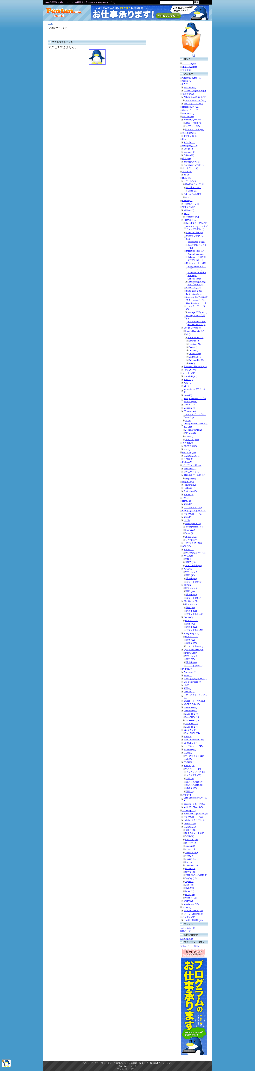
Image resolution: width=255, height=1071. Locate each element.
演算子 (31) (191, 611)
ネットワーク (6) (190, 168)
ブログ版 (186, 70)
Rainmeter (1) (190, 220)
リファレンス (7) (193, 769)
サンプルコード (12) (193, 817)
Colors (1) (193, 350)
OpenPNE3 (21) (192, 733)
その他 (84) (187, 443)
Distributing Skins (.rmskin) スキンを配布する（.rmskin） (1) (197, 297)
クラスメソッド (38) (195, 772)
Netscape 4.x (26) (193, 523)
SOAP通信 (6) (190, 446)
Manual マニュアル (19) (196, 223)
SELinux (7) (190, 433)
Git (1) (186, 213)
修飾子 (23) (191, 788)
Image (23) (190, 846)
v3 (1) (189, 334)
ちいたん (188, 752)
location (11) (190, 859)
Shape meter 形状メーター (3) (197, 274)
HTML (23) (187, 501)
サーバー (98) (188, 373)
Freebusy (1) (195, 344)
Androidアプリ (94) (192, 119)
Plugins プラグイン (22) (195, 237)
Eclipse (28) (190, 478)
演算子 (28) (190, 562)
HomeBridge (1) (191, 376)
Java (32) (186, 907)
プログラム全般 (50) (191, 465)
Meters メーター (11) (196, 263)
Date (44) (189, 885)
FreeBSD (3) (189, 404)
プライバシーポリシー (190, 946)
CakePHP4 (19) (192, 717)
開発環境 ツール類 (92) (194, 475)
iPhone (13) (187, 200)
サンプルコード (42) (193, 746)
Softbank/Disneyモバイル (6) (195, 799)
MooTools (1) (190, 823)
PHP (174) (187, 669)
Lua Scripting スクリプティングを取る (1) (196, 227)
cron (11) (188, 395)
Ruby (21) (186, 178)
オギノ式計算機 (189, 66)
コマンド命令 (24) (194, 582)
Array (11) (189, 891)
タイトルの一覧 (187, 928)
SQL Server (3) (191, 601)
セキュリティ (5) (191, 472)
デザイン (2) (188, 481)
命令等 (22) (190, 872)
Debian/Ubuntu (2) (193, 430)
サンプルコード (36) (194, 129)
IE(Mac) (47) (190, 536)
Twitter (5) (187, 171)
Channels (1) (195, 353)
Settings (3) (194, 341)
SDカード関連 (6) (193, 123)
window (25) (190, 868)
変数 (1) (190, 791)
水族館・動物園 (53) (193, 920)
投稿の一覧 (185, 931)
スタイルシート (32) (194, 833)
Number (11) (191, 898)
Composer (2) (190, 672)
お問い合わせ (186, 938)
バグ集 (187, 520)
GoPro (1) (186, 81)
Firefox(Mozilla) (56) (194, 527)
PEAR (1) (188, 675)
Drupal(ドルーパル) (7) (194, 701)
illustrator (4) (189, 488)
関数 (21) (189, 559)
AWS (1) (187, 383)
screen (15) (190, 849)
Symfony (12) (190, 749)
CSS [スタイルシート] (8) (194, 510)
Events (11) (194, 347)
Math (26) (189, 888)
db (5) (189, 759)
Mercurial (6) (189, 408)
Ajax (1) (185, 497)
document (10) (191, 865)
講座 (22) (188, 504)
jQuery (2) (188, 901)
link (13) (188, 862)
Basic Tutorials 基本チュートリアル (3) (197, 323)
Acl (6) (192, 363)
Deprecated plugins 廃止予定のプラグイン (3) (197, 245)
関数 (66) (190, 607)
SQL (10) (186, 546)
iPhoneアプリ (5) (192, 204)
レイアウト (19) (192, 126)
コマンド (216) (192, 439)
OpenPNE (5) (190, 730)
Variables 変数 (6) (194, 232)
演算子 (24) (191, 578)
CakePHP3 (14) (192, 720)
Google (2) (188, 149)
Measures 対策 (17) (195, 251)
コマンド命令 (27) (193, 565)
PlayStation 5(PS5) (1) (194, 165)
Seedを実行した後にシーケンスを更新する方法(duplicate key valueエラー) (80, 2)
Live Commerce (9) (192, 682)
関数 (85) (190, 659)
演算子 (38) (190, 830)
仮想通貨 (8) (188, 94)
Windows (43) (190, 411)
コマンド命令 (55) (194, 630)
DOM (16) (189, 836)
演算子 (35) (191, 643)
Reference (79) (192, 217)
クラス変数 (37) (193, 775)
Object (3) (189, 881)
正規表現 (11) (190, 762)
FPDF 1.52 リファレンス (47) (195, 696)
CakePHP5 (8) (191, 714)
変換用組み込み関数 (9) (196, 875)
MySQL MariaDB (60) (193, 649)
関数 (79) (190, 624)
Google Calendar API (194, 331)
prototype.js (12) (191, 904)
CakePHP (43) (190, 710)
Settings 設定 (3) (194, 291)
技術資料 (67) (188, 207)
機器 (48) (186, 158)
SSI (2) (187, 449)
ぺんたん (132, 1066)
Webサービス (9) (190, 145)
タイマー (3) (190, 843)
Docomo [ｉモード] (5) (194, 804)
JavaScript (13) (189, 810)
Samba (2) (188, 379)
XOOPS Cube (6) (192, 704)
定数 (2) (190, 778)
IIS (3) (188, 420)
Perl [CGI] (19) (189, 452)
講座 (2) (187, 517)
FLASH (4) (188, 494)
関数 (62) (190, 640)
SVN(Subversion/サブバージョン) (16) (195, 400)
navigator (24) (191, 852)
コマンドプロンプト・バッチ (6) (195, 416)
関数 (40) (190, 575)
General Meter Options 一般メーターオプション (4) (197, 282)
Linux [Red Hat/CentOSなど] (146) (196, 425)
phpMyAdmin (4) (192, 653)
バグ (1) (188, 197)
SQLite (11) (189, 549)
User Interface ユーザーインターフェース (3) (196, 306)
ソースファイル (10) (194, 756)
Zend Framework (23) (194, 739)
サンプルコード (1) (192, 514)
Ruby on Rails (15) (192, 194)
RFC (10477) (190, 370)
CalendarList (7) (196, 360)
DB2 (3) (187, 585)
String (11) (192, 191)
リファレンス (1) (191, 455)
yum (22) (189, 436)
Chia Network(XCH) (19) (195, 97)
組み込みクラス (193, 187)
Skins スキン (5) (193, 287)
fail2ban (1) (189, 210)
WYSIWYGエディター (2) (196, 813)
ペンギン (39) (188, 917)
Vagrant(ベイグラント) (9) (194, 390)
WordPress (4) (190, 707)
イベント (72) (191, 839)
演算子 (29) (191, 594)
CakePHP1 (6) (191, 727)
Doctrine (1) (189, 691)
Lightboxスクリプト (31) (195, 820)
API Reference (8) (196, 337)
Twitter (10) (189, 155)
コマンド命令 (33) (194, 665)
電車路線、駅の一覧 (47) (195, 366)
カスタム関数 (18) (194, 781)
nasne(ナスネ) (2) (192, 162)
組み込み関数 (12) (194, 785)
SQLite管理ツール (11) (195, 552)
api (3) (186, 174)
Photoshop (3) (190, 491)
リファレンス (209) (193, 543)
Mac (184, 139)
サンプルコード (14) (193, 910)
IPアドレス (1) (190, 136)
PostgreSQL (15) (191, 633)
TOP (50, 23)
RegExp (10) (191, 878)
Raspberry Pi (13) (190, 107)
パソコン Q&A (189, 63)
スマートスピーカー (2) (195, 90)
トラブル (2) (189, 142)
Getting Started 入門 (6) (195, 317)
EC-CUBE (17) (190, 743)
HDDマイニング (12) (193, 103)
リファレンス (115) (193, 507)
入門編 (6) (188, 459)
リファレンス (190, 181)
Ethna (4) (188, 736)
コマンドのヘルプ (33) (195, 100)
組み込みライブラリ (194, 184)
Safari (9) (189, 533)
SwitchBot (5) (190, 87)
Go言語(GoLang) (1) (191, 78)
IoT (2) (185, 84)
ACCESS (188, 569)
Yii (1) (186, 685)
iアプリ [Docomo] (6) (193, 914)
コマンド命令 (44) (194, 598)
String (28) (190, 894)
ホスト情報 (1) (189, 132)
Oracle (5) (188, 617)
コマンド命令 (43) (194, 646)
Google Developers (192, 328)
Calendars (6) (195, 357)
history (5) (189, 855)
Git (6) (186, 386)
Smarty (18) (189, 765)
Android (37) (188, 116)
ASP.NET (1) (188, 113)
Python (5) (187, 462)
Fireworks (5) (190, 485)
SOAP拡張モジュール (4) (195, 678)
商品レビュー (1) (190, 110)
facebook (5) (189, 152)
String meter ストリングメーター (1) (197, 268)
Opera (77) (190, 530)
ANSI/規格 (188, 556)
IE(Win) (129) (191, 540)
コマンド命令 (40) (194, 614)
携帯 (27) (186, 794)
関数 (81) (190, 591)
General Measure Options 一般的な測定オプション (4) (197, 257)
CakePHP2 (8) (191, 723)
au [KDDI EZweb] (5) (193, 807)
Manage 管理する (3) (197, 312)
